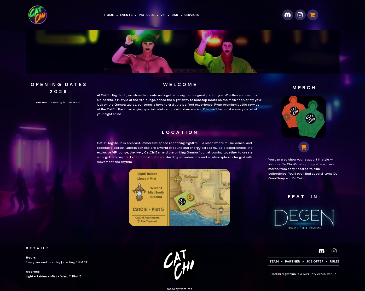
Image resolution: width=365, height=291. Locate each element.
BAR (175, 15)
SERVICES (191, 15)
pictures (146, 15)
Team (274, 261)
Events (126, 15)
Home (109, 15)
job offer (314, 261)
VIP (162, 15)
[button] (287, 14)
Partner (292, 261)
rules (334, 261)
